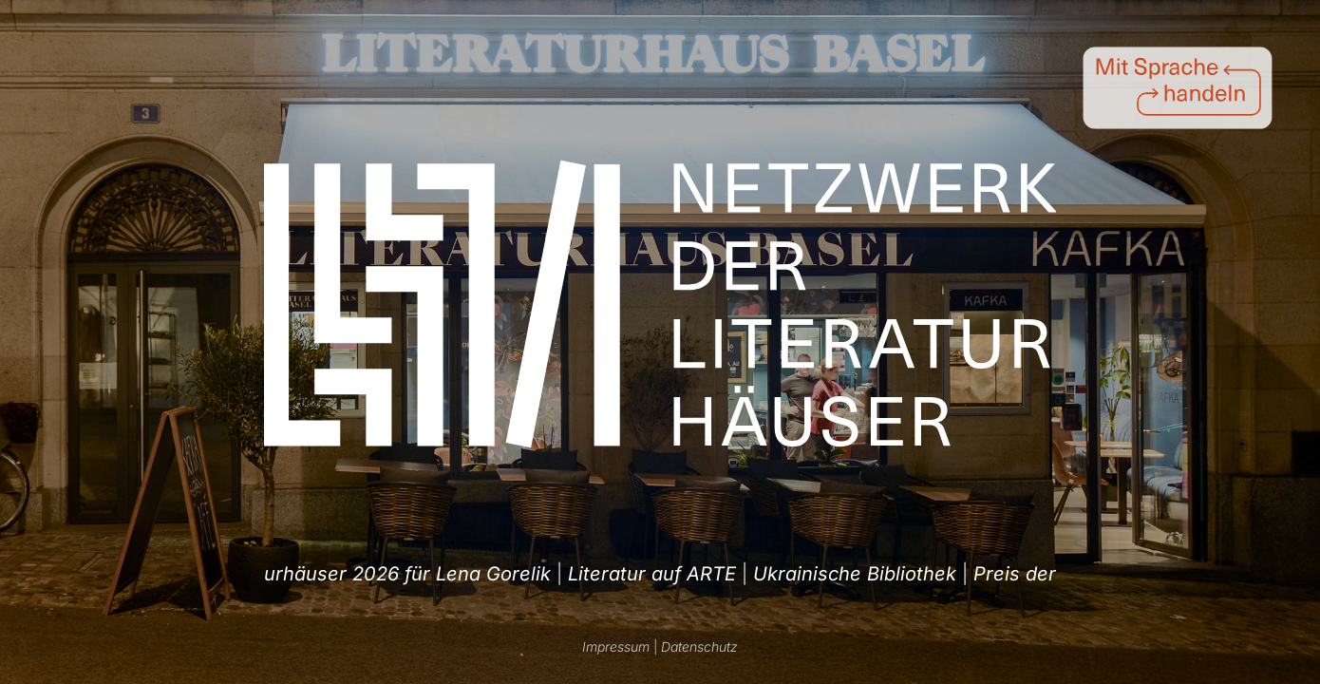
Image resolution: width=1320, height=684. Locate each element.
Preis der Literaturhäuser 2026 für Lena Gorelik (632, 573)
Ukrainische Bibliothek (296, 573)
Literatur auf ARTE (950, 573)
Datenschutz (699, 646)
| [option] (305, 573)
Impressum (616, 646)
